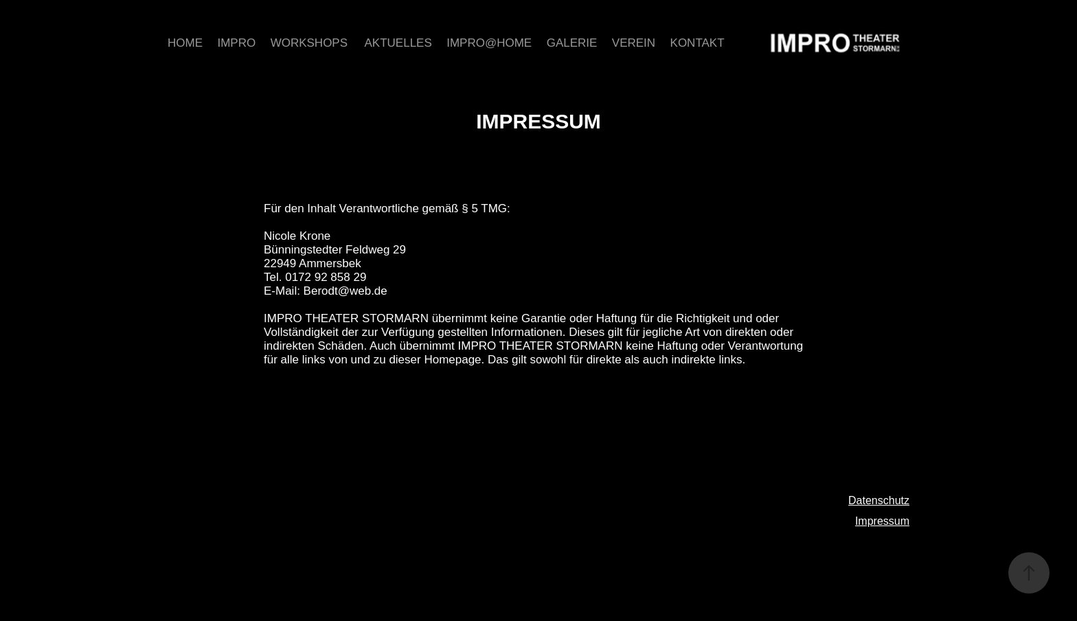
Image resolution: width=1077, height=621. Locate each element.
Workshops (309, 42)
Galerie (572, 42)
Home (185, 42)
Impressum (882, 521)
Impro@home (489, 42)
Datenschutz (878, 500)
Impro (236, 42)
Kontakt (697, 42)
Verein (633, 42)
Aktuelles (398, 42)
